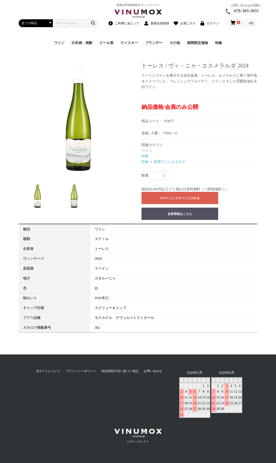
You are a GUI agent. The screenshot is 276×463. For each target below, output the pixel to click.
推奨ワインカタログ (169, 162)
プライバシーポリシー (81, 371)
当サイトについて (48, 371)
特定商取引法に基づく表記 (120, 371)
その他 (175, 43)
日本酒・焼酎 (81, 43)
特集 (218, 43)
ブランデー (154, 43)
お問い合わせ (153, 371)
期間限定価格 (197, 43)
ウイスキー (129, 43)
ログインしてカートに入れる (180, 198)
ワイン (59, 43)
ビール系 (106, 43)
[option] (78, 117)
